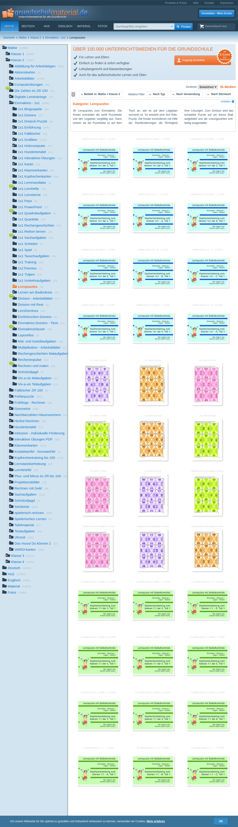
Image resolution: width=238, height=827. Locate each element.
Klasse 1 (20, 54)
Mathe (9, 26)
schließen (227, 101)
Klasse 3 (20, 556)
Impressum (226, 3)
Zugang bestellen (206, 60)
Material (84, 26)
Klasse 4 (20, 562)
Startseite (9, 37)
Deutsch (28, 26)
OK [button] (221, 821)
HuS (47, 26)
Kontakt (209, 3)
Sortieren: (192, 86)
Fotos (102, 26)
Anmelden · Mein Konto (217, 13)
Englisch (65, 26)
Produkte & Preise (176, 3)
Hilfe (195, 3)
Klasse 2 (36, 37)
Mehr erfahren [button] (156, 821)
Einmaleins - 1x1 (55, 37)
